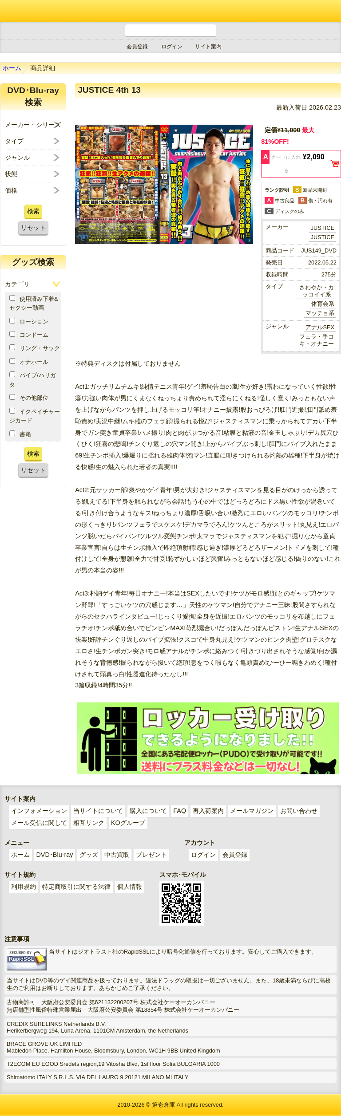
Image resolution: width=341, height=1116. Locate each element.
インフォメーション (39, 810)
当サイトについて (98, 810)
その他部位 (28, 397)
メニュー (330, 11)
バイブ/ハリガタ (32, 379)
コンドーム (28, 334)
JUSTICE (322, 228)
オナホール (28, 361)
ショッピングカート (305, 11)
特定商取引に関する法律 (76, 886)
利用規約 (23, 886)
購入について (148, 810)
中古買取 (116, 854)
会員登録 (137, 46)
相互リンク (88, 822)
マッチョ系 (319, 313)
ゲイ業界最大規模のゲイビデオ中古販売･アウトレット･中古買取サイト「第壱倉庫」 (15, 11)
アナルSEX (319, 327)
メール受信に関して (39, 822)
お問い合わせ (298, 810)
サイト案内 (208, 46)
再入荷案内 (208, 810)
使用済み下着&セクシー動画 (33, 303)
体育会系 (322, 303)
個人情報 (129, 886)
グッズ (88, 854)
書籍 (20, 434)
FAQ (179, 810)
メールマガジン (252, 810)
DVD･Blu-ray (54, 854)
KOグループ (128, 822)
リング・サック (34, 347)
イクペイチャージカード (34, 416)
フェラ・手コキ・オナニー (316, 340)
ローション (28, 321)
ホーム (12, 67)
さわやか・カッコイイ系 (316, 291)
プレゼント (151, 854)
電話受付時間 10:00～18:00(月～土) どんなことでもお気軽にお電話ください (170, 30)
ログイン (171, 46)
